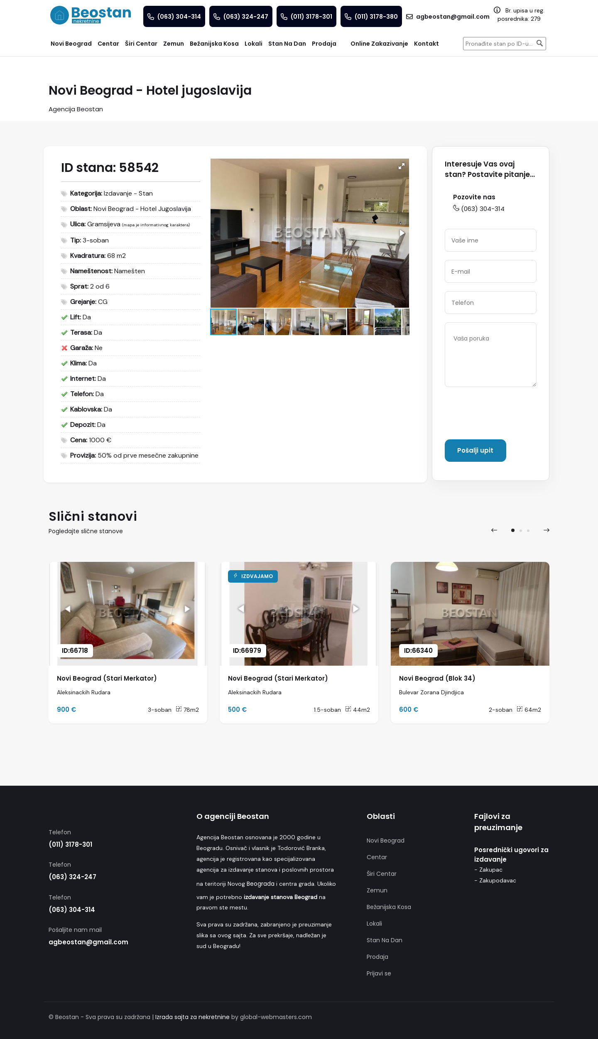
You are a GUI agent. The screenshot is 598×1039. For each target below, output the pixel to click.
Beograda (260, 884)
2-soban (500, 709)
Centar (377, 857)
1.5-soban (327, 709)
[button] (401, 166)
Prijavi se (379, 973)
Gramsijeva (103, 224)
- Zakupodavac (495, 880)
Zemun (377, 890)
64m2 (529, 709)
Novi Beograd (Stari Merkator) (107, 678)
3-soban (160, 709)
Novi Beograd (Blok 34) (437, 678)
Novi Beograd (385, 840)
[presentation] (508, 415)
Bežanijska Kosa (389, 907)
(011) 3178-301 (70, 844)
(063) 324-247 (72, 876)
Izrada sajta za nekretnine (192, 1017)
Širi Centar (382, 874)
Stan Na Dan (384, 940)
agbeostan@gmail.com (88, 942)
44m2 (357, 709)
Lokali (374, 923)
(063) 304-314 (479, 208)
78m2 (187, 709)
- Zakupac (488, 869)
